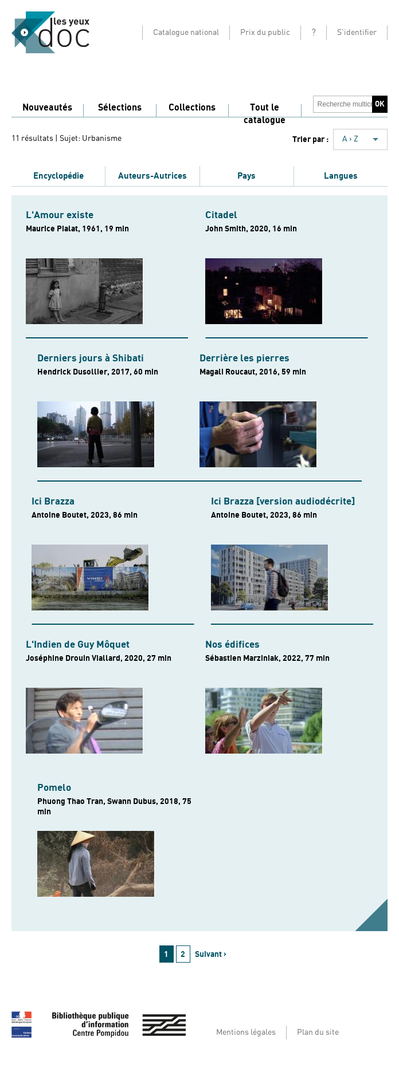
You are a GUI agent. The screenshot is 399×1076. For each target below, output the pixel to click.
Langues (341, 175)
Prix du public (265, 33)
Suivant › (210, 954)
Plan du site (318, 1032)
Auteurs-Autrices (152, 175)
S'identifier (357, 33)
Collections (192, 108)
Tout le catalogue (264, 114)
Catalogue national (186, 33)
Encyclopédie (58, 175)
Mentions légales (246, 1032)
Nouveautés (47, 108)
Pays (246, 175)
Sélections (120, 108)
